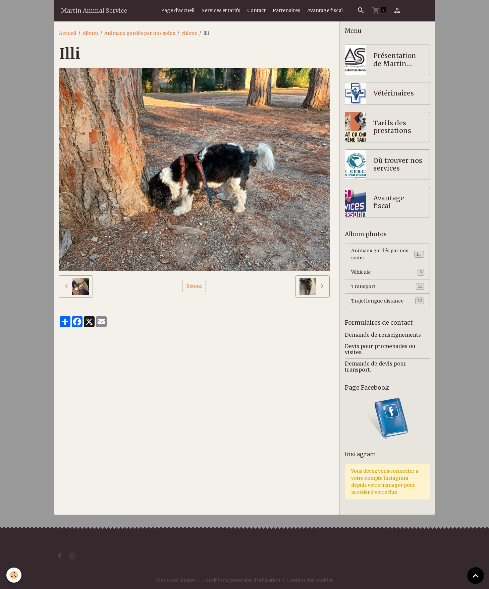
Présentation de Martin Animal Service (394, 60)
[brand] (94, 10)
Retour (194, 286)
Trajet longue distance (387, 301)
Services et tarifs (221, 10)
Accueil (67, 33)
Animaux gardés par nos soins (139, 33)
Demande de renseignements (383, 335)
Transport (387, 286)
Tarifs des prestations (392, 127)
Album (90, 33)
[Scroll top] (475, 575)
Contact (256, 10)
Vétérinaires (393, 93)
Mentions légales (176, 580)
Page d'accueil (178, 10)
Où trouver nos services (397, 165)
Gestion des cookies (310, 580)
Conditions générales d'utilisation (241, 580)
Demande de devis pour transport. (375, 367)
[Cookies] (14, 575)
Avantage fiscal (325, 10)
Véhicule (387, 272)
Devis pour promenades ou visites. (380, 349)
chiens (189, 33)
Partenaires (286, 10)
